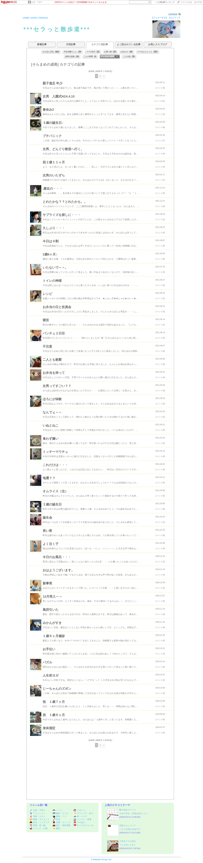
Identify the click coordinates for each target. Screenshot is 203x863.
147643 (173, 14)
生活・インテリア (39, 822)
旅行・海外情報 (61, 825)
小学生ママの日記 (127, 841)
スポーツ (79, 810)
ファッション (37, 813)
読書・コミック (61, 822)
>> (165, 2)
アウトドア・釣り (83, 813)
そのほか (79, 822)
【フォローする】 (159, 17)
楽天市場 (198, 2)
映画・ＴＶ (59, 816)
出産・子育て (37, 2)
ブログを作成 (186, 2)
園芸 (56, 828)
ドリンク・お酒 (38, 828)
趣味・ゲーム (60, 813)
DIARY (34, 18)
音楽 (56, 819)
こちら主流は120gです (130, 829)
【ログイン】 (174, 17)
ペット (57, 810)
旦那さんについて (127, 825)
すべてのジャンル (83, 825)
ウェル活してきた (127, 845)
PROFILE (43, 18)
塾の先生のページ (127, 810)
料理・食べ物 (37, 825)
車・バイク (80, 816)
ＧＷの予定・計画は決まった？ (133, 813)
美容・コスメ (37, 816)
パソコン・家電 (82, 819)
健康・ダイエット (39, 819)
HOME (26, 18)
